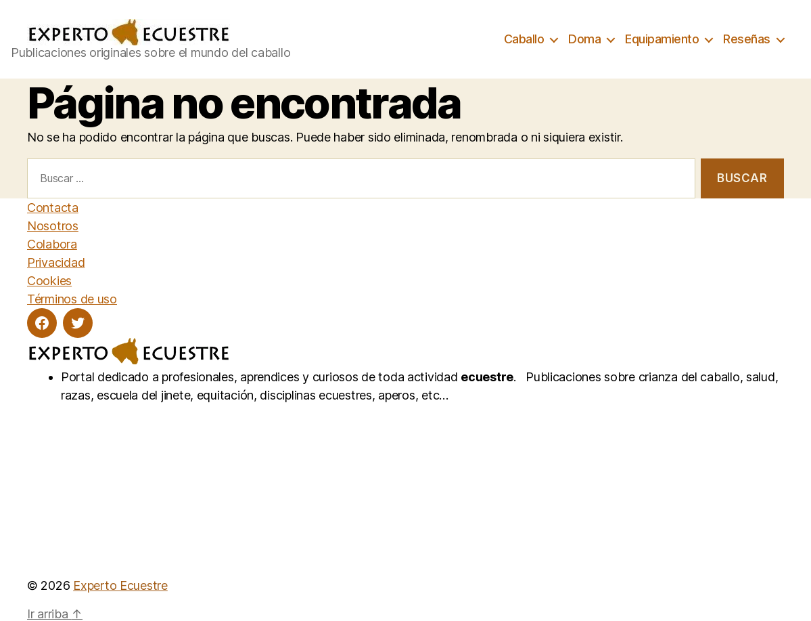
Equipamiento (662, 39)
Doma (584, 39)
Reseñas (746, 39)
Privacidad (56, 262)
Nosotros (52, 226)
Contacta (52, 207)
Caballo (524, 39)
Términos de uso (72, 299)
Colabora (52, 244)
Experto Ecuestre (120, 585)
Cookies (49, 281)
